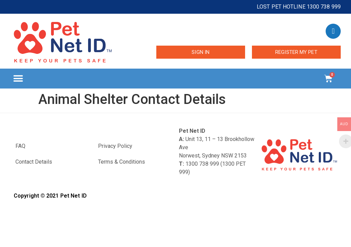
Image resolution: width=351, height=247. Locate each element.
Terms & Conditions (121, 161)
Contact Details (33, 161)
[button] (18, 78)
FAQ (20, 146)
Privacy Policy (115, 146)
